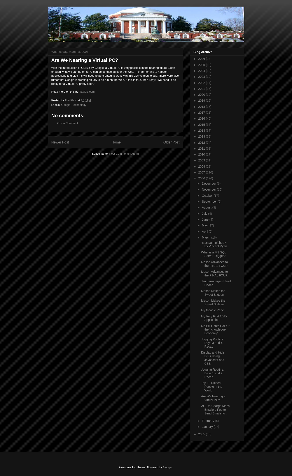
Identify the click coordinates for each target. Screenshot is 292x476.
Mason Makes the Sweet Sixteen (213, 292)
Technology (79, 104)
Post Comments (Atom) (124, 153)
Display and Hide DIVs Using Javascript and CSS (212, 358)
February (208, 421)
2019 (202, 100)
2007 (202, 172)
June (205, 219)
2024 (202, 71)
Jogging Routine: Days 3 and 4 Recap (212, 343)
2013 (202, 136)
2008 (202, 166)
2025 (202, 65)
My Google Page (212, 310)
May (205, 225)
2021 (202, 88)
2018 (202, 106)
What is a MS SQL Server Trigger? (213, 254)
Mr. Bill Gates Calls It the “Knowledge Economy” (215, 329)
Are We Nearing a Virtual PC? (213, 398)
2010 (202, 154)
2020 (202, 94)
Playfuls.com (87, 91)
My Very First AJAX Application (214, 318)
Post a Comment (67, 123)
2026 (202, 58)
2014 (202, 130)
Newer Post (60, 142)
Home (116, 142)
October (208, 195)
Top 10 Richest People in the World (211, 386)
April (205, 231)
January (208, 426)
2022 (202, 83)
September (210, 201)
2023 (202, 76)
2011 (202, 148)
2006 (202, 178)
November (209, 189)
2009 (202, 160)
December (209, 183)
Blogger (167, 467)
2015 (202, 124)
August (207, 207)
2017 (202, 112)
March (206, 237)
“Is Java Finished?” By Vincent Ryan (214, 244)
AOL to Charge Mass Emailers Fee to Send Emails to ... (215, 409)
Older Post (171, 142)
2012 (202, 142)
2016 (202, 118)
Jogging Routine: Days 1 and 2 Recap (212, 373)
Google (65, 104)
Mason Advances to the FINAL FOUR (214, 263)
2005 (202, 434)
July (205, 213)
